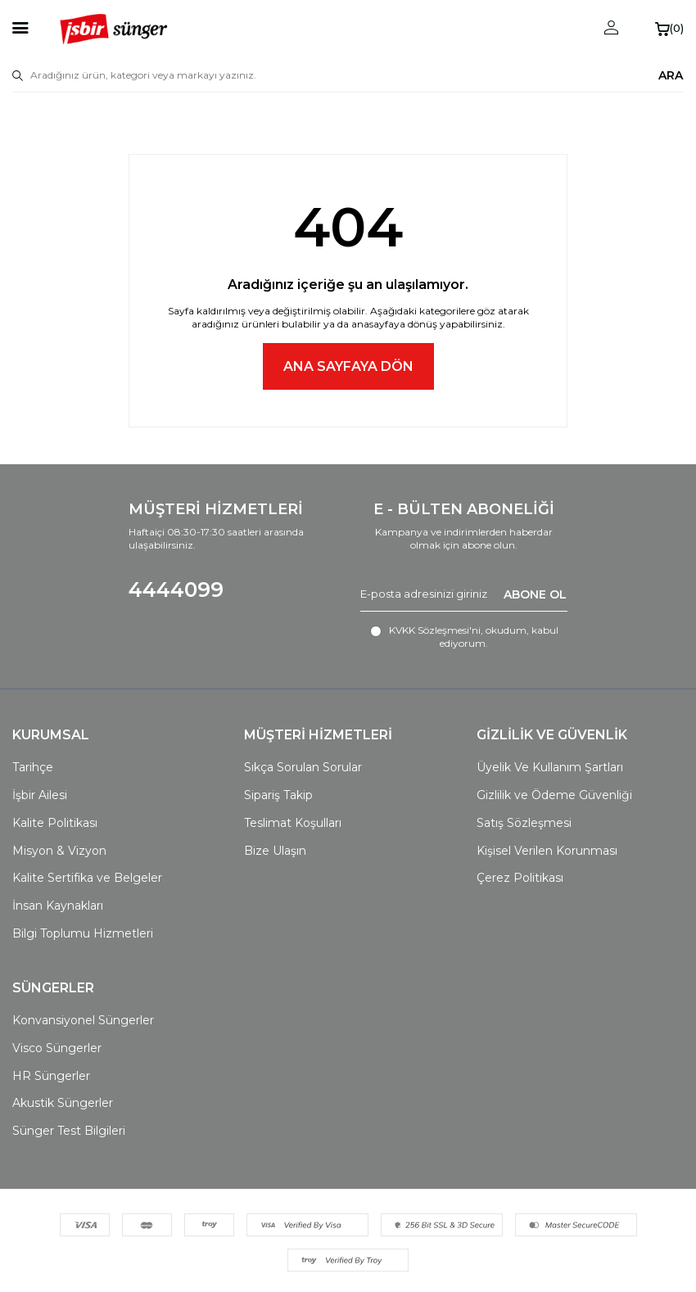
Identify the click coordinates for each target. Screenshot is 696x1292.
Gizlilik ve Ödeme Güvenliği (554, 795)
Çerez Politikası (520, 877)
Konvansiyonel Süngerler (83, 1020)
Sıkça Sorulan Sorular (303, 767)
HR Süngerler (51, 1075)
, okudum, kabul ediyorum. (464, 636)
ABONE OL (535, 593)
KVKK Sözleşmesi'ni (435, 630)
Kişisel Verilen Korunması (547, 850)
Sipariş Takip (278, 795)
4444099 (176, 589)
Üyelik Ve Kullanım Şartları (550, 767)
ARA (670, 74)
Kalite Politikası (54, 822)
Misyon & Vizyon (59, 850)
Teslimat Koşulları (292, 822)
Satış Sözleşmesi (524, 822)
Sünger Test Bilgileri (68, 1130)
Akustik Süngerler (62, 1102)
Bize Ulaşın (275, 850)
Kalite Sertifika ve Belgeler (87, 877)
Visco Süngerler (57, 1048)
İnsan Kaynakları (57, 905)
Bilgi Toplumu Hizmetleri (82, 933)
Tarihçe (32, 767)
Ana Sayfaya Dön (348, 366)
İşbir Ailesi (39, 795)
